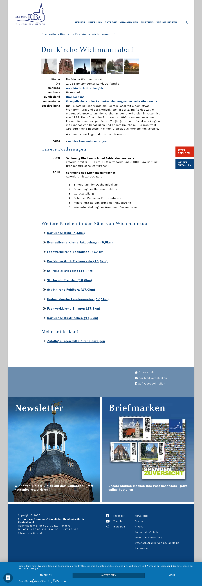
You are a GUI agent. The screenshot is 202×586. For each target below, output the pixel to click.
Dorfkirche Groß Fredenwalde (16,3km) (77, 261)
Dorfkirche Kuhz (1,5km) (66, 233)
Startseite (48, 34)
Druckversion (145, 372)
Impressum (141, 548)
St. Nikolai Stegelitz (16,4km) (70, 271)
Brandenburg (75, 97)
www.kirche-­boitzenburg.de (85, 88)
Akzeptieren (108, 575)
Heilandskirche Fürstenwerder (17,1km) (78, 299)
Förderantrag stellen (147, 532)
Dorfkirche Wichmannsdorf (95, 34)
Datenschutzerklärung (148, 537)
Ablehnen (46, 575)
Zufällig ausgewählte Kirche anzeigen (76, 341)
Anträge (111, 22)
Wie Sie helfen (167, 22)
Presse (139, 526)
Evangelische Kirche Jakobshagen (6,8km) (80, 242)
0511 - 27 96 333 (35, 529)
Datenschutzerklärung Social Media (157, 542)
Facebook (119, 515)
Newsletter (141, 515)
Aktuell (80, 22)
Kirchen (65, 34)
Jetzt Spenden (184, 152)
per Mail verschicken (151, 378)
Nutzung (147, 22)
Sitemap (140, 521)
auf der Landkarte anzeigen (87, 141)
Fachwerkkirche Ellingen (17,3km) (73, 308)
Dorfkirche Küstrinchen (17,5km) (72, 318)
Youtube (118, 521)
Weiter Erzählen (184, 164)
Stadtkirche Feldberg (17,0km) (71, 289)
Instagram (119, 526)
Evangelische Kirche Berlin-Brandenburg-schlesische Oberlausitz (111, 101)
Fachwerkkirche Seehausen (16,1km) (76, 252)
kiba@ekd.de (35, 533)
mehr (172, 575)
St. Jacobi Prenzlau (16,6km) (69, 280)
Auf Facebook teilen (150, 383)
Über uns (95, 22)
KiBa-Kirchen (129, 22)
